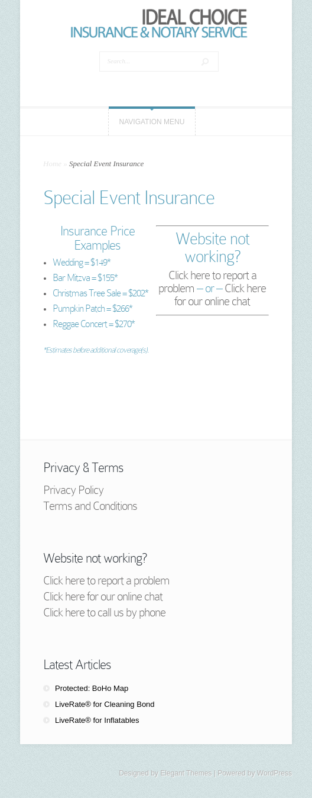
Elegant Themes (186, 773)
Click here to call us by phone (104, 612)
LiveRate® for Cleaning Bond (105, 704)
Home (52, 163)
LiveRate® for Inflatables (97, 720)
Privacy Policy (73, 489)
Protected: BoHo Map (91, 688)
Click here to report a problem (106, 580)
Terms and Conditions (90, 505)
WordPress (274, 773)
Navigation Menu (152, 122)
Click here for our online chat (220, 295)
